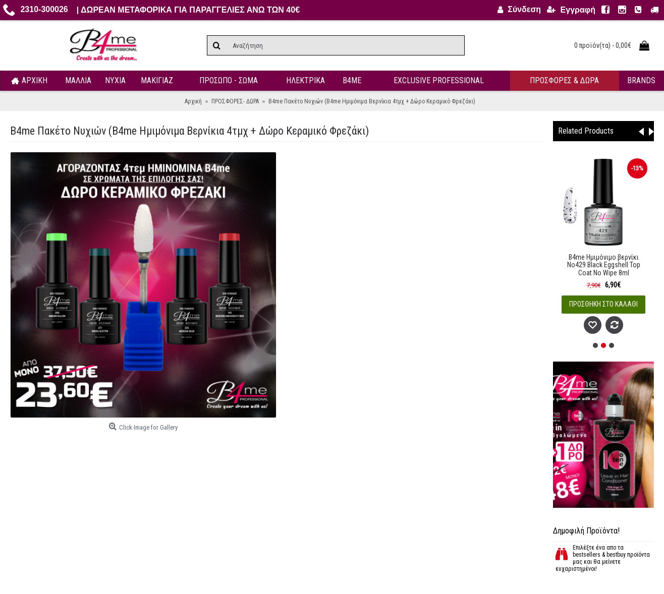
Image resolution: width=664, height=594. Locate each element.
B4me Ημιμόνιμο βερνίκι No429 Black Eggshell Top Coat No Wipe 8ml (603, 265)
